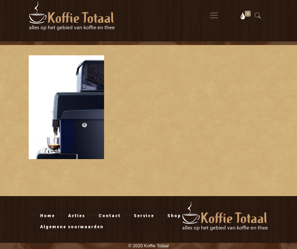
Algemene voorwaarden (72, 227)
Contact (110, 216)
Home (47, 216)
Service (144, 216)
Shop (174, 216)
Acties (76, 216)
